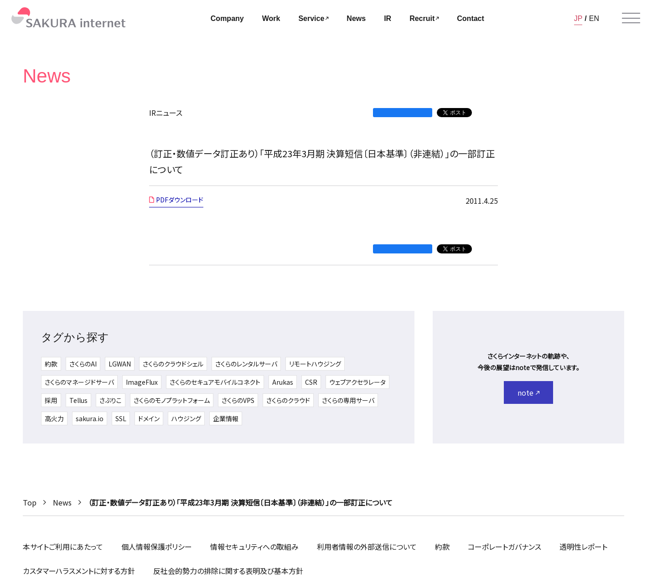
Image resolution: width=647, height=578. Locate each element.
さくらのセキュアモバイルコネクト (215, 382)
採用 (51, 400)
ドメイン (149, 418)
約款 (51, 363)
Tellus (78, 400)
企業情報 (225, 418)
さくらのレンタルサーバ (246, 363)
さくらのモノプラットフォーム (172, 400)
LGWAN (120, 363)
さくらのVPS (238, 400)
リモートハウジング (315, 363)
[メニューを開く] (631, 18)
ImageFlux (142, 382)
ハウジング (186, 418)
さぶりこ (110, 400)
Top (29, 502)
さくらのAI (83, 363)
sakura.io (90, 418)
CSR (311, 382)
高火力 (54, 418)
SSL (120, 418)
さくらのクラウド (288, 400)
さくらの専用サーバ (348, 400)
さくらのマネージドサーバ (79, 382)
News (62, 502)
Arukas (282, 382)
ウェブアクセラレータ (357, 382)
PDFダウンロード (179, 199)
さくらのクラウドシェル (173, 363)
